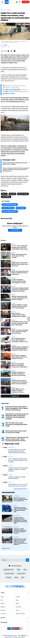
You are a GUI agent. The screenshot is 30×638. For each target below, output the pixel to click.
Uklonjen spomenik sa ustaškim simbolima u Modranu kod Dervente (19, 373)
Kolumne (3, 610)
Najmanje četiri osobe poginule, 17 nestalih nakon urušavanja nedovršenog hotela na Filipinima (20, 541)
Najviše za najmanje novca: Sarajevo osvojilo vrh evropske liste (21, 499)
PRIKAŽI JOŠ (6, 548)
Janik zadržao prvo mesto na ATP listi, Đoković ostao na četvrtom (18, 485)
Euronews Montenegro (10, 204)
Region (13, 269)
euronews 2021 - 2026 (14, 635)
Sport (17, 603)
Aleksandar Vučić (8, 569)
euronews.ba (8, 492)
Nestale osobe (23, 194)
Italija (4, 194)
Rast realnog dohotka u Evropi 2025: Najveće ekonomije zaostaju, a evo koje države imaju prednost (20, 340)
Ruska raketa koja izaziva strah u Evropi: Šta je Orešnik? (19, 256)
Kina (25, 569)
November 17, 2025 (9, 93)
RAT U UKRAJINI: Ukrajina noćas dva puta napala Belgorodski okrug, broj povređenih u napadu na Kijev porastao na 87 (20, 247)
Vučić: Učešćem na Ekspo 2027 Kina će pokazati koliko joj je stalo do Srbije (18, 460)
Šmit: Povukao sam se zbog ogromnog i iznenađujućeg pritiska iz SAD (16, 424)
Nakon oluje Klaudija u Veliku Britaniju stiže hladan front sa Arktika (15, 163)
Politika (10, 456)
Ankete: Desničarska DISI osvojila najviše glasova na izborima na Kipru (20, 298)
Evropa (8, 10)
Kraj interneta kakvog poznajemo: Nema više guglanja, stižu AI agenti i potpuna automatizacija (16, 408)
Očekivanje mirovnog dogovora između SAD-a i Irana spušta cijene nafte (21, 509)
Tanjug (5, 44)
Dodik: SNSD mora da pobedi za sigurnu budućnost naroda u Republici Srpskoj (18, 390)
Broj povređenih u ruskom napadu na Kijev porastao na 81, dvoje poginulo (19, 306)
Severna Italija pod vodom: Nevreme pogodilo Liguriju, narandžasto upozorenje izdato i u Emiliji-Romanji (15, 169)
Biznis (15, 505)
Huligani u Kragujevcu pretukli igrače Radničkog (16, 477)
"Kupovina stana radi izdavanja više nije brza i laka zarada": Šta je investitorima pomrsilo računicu (16, 439)
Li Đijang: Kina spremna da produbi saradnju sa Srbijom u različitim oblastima (18, 469)
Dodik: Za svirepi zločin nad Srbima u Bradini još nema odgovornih (20, 272)
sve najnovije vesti (21, 488)
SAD (23, 577)
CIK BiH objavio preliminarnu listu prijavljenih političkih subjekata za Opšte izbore (20, 348)
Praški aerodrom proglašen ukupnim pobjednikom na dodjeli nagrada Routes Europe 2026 (20, 520)
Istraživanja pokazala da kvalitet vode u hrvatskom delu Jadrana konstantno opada (19, 382)
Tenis (9, 482)
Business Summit (20, 613)
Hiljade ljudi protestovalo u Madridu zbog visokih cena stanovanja (20, 264)
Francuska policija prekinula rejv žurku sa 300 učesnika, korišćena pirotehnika (20, 289)
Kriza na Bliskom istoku (10, 211)
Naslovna (3, 10)
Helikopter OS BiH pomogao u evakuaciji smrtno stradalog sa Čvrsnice (20, 531)
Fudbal (10, 474)
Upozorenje (6, 196)
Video (17, 610)
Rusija (16, 577)
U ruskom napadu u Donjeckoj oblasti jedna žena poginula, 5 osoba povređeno (19, 281)
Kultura (2, 603)
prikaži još (15, 396)
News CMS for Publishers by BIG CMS (15, 637)
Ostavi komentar (15, 230)
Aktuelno (16, 537)
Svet (2, 600)
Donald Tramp (21, 573)
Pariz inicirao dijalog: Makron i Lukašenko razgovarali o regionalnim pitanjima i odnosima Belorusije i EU (19, 365)
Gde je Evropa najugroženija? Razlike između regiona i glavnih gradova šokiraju (19, 315)
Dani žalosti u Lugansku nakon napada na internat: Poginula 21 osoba (19, 357)
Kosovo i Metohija (8, 208)
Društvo (16, 527)
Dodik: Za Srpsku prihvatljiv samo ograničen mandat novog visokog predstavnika (20, 331)
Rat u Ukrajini (21, 208)
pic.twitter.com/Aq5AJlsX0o (11, 89)
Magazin (3, 607)
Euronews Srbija (9, 573)
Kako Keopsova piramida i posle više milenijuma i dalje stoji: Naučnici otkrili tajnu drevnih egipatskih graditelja (16, 416)
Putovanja (17, 496)
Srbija (18, 569)
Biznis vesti (11, 447)
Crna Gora (3, 613)
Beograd (8, 577)
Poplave (12, 194)
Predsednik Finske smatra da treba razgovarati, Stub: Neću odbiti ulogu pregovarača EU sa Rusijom (20, 323)
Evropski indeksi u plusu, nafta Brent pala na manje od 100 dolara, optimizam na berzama (17, 451)
